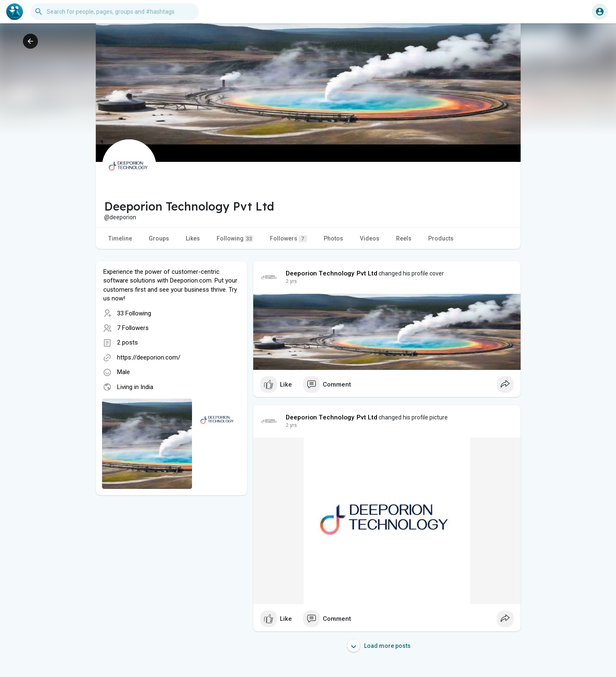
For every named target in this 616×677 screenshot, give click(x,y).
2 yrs (291, 281)
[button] (114, 11)
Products (441, 238)
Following (235, 238)
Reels (403, 238)
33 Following (134, 313)
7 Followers (133, 328)
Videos (369, 238)
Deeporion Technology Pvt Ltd (332, 273)
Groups (159, 238)
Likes (193, 238)
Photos (333, 238)
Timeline (120, 238)
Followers (288, 238)
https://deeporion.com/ (148, 357)
